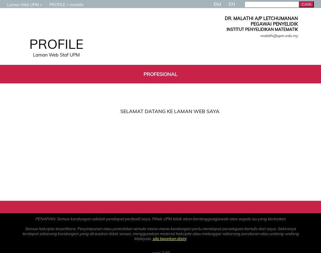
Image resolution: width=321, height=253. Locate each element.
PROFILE (54, 4)
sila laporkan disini (169, 238)
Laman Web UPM (20, 4)
